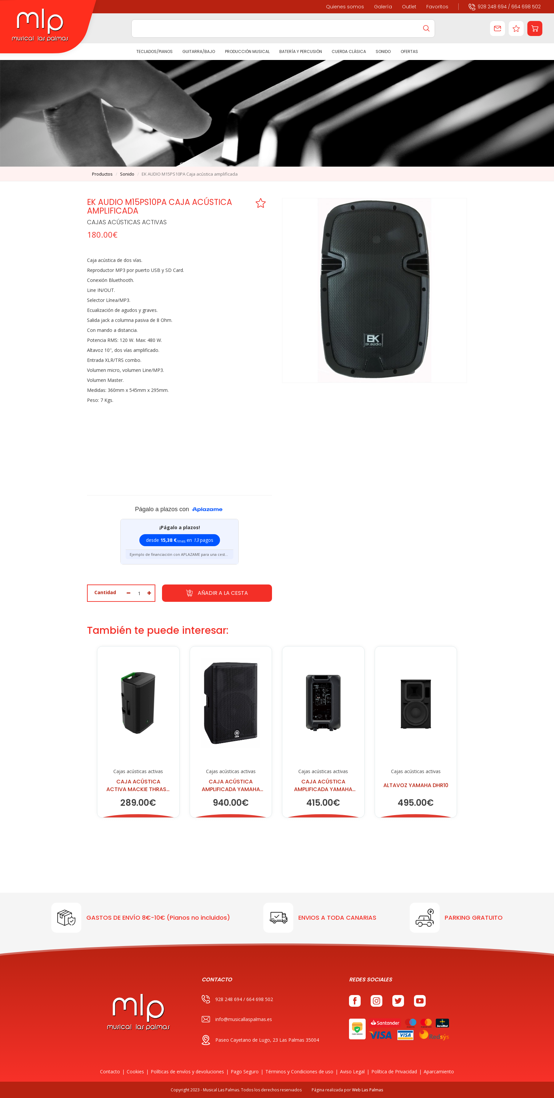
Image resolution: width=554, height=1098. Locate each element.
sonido (127, 174)
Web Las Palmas (367, 1090)
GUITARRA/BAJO (198, 51)
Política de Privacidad (394, 1071)
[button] (534, 28)
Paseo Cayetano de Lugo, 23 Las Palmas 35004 (260, 1040)
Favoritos (437, 6)
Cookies (135, 1071)
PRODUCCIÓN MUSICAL (247, 51)
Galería (383, 6)
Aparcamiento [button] (439, 1071)
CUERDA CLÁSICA (349, 51)
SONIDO (383, 51)
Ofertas (409, 51)
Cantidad (105, 592)
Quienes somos (345, 6)
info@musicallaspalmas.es (237, 1019)
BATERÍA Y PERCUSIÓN (300, 51)
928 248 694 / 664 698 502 (505, 6)
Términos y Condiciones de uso (299, 1071)
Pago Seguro (245, 1071)
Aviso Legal (352, 1071)
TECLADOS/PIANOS (154, 51)
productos (102, 174)
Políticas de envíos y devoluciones (187, 1071)
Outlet (409, 6)
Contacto (110, 1071)
